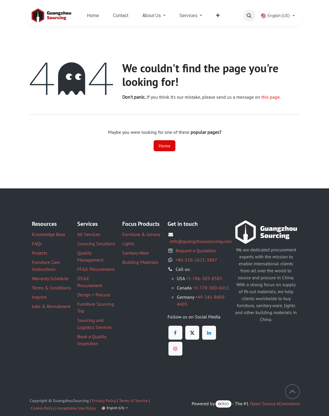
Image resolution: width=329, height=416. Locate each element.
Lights (128, 243)
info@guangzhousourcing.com (201, 241)
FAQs (37, 243)
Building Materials (140, 262)
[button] (249, 16)
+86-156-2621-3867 (196, 260)
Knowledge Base (48, 234)
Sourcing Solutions (96, 243)
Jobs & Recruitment (51, 306)
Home (164, 146)
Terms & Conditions (51, 288)
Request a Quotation (196, 250)
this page (270, 97)
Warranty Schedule (50, 278)
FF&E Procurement (95, 269)
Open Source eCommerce (275, 403)
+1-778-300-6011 (211, 288)
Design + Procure (93, 295)
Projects (39, 253)
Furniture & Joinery (141, 234)
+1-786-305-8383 (204, 278)
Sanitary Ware (135, 253)
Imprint (39, 297)
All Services (88, 234)
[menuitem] (93, 15)
